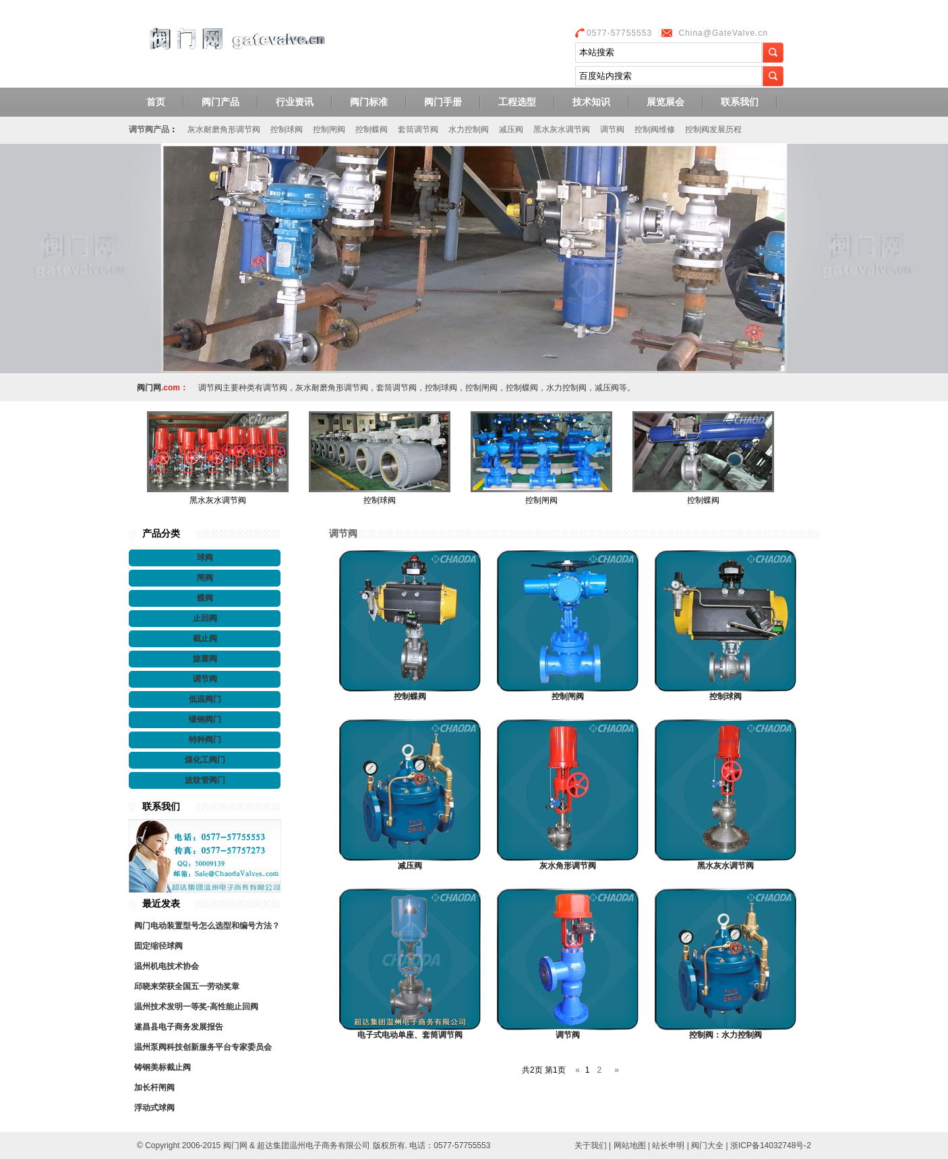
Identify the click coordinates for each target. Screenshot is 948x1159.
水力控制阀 (468, 129)
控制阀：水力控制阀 (725, 1035)
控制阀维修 (654, 129)
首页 (155, 101)
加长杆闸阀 (154, 1087)
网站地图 (630, 1145)
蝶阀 (205, 598)
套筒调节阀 (418, 129)
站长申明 (668, 1145)
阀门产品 (220, 101)
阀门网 (236, 49)
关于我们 (590, 1145)
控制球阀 (286, 129)
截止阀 (205, 638)
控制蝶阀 (371, 129)
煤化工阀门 (205, 760)
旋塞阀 (205, 658)
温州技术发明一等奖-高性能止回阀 (196, 1006)
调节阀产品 (149, 129)
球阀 (205, 557)
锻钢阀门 (205, 719)
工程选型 (517, 101)
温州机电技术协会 (166, 966)
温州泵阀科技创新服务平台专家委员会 (203, 1047)
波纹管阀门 (205, 780)
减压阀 (511, 129)
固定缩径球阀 (158, 946)
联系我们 (740, 101)
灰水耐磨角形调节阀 (223, 129)
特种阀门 (205, 739)
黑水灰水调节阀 (561, 129)
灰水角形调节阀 (567, 865)
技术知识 (591, 101)
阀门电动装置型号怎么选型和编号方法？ (207, 925)
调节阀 (612, 129)
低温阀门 (205, 699)
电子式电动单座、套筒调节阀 (410, 1035)
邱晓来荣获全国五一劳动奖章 (186, 986)
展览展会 (665, 101)
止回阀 (205, 618)
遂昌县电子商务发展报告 (178, 1027)
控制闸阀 (329, 129)
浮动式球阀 (154, 1107)
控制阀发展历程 (713, 129)
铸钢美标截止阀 (162, 1067)
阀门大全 (707, 1145)
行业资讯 (295, 101)
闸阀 (205, 578)
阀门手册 (443, 101)
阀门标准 (369, 101)
